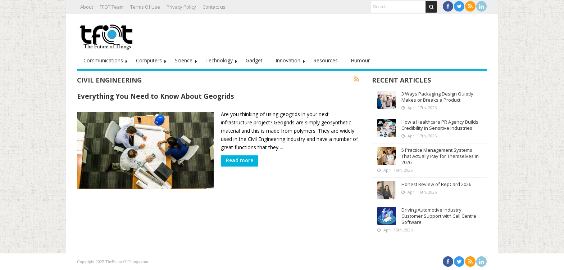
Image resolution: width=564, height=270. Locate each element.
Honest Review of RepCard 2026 (436, 184)
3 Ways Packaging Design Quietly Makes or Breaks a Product (437, 96)
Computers (149, 60)
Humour (360, 60)
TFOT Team (112, 7)
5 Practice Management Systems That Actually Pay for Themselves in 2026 (440, 156)
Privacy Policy (181, 7)
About (86, 7)
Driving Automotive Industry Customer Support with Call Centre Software (438, 216)
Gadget (254, 60)
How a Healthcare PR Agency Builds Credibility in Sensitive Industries (439, 125)
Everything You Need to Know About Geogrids (155, 96)
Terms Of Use (145, 7)
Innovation (288, 60)
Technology (219, 60)
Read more (239, 160)
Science (183, 60)
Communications (103, 60)
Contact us (214, 7)
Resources (325, 60)
